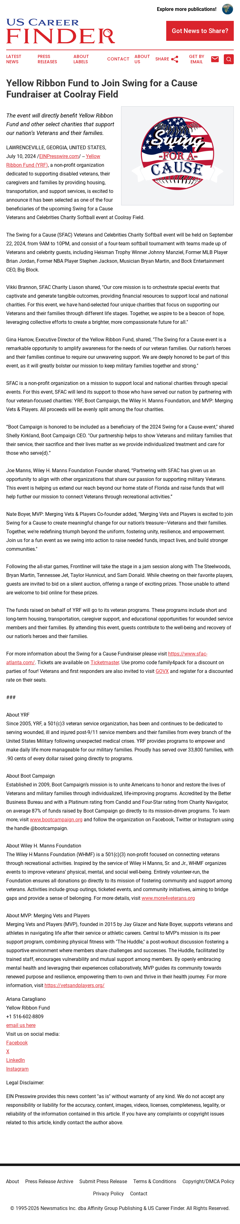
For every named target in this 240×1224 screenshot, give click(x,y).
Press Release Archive (49, 1181)
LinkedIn (15, 1060)
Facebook (17, 1043)
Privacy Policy (108, 1194)
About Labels (81, 59)
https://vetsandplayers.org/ (75, 985)
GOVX (162, 671)
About (12, 1181)
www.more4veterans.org (168, 898)
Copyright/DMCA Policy (208, 1181)
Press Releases (47, 59)
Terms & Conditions (154, 1181)
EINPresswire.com (59, 156)
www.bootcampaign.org (56, 820)
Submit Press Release (103, 1181)
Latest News (13, 59)
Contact (118, 59)
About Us (142, 59)
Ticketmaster (105, 662)
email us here (20, 1025)
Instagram (17, 1069)
